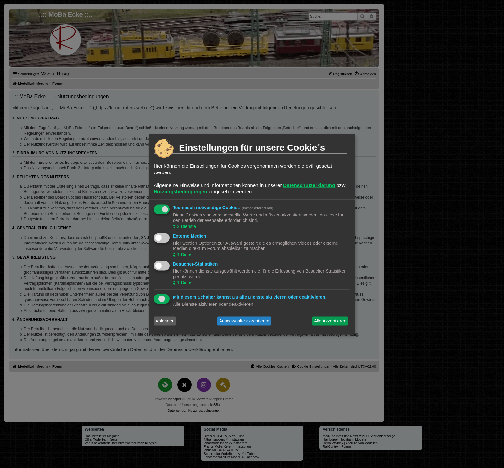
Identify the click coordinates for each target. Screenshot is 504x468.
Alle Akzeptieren (330, 320)
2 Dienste (186, 226)
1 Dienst (185, 254)
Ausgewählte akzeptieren (244, 320)
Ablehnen (165, 320)
